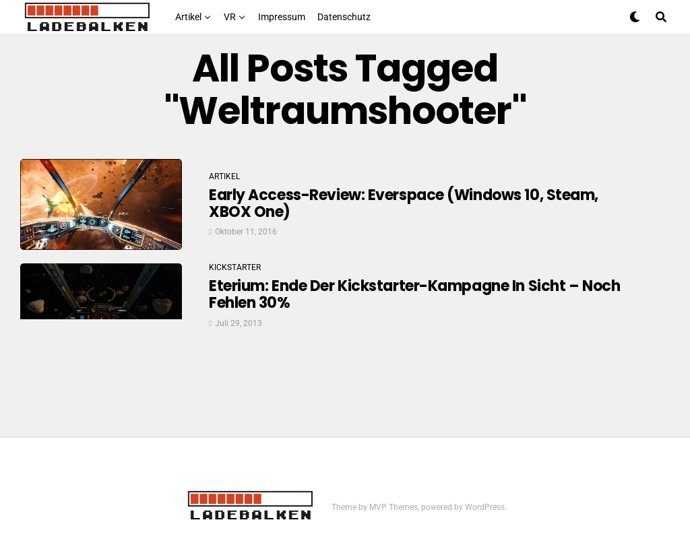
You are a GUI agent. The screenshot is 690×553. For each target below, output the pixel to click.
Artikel (188, 16)
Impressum (281, 16)
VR (230, 16)
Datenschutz (344, 16)
